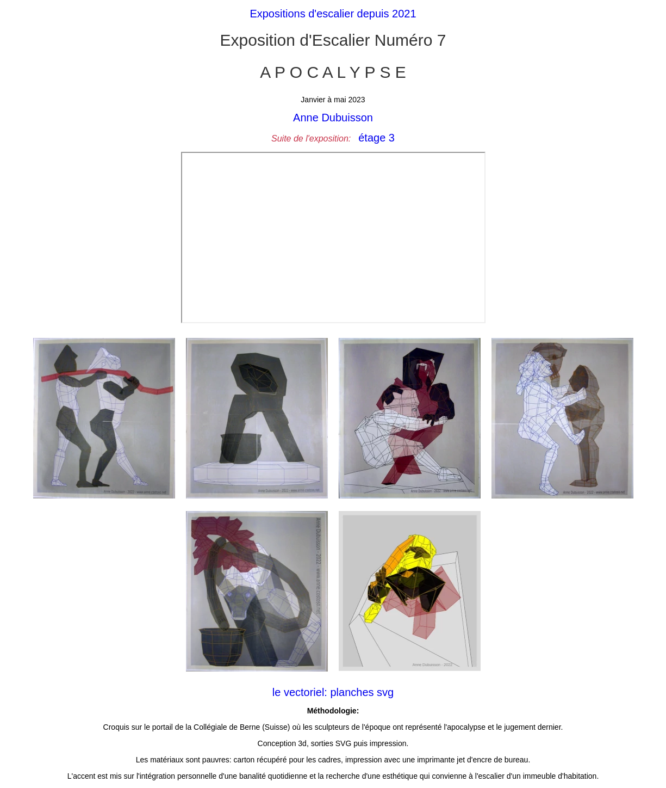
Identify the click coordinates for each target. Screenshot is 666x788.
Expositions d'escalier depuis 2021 (333, 14)
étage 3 (376, 138)
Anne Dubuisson (333, 118)
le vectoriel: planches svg (333, 692)
